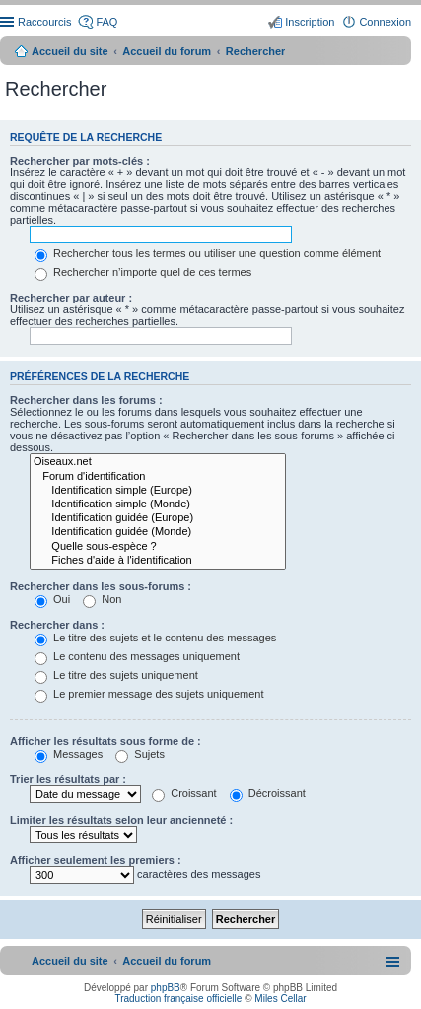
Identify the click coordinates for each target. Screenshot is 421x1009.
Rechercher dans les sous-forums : (100, 586)
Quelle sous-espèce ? (158, 547)
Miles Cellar (280, 998)
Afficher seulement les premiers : (95, 860)
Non (102, 599)
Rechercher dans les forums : (86, 400)
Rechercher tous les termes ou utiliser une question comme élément (208, 253)
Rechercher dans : (57, 625)
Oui (52, 599)
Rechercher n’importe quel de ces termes (143, 272)
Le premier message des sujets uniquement (149, 694)
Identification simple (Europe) (158, 491)
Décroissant (268, 793)
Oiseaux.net (158, 462)
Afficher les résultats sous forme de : (105, 741)
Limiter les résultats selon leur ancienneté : (121, 820)
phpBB (165, 987)
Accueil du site (70, 51)
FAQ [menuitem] (106, 22)
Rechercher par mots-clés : (80, 161)
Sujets (140, 754)
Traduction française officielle (178, 998)
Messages (69, 754)
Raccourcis (44, 22)
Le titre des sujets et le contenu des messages (155, 637)
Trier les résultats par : (68, 779)
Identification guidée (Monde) (158, 532)
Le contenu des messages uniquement (137, 656)
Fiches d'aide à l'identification (158, 561)
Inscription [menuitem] (309, 22)
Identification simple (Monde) (158, 504)
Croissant (184, 793)
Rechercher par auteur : (71, 297)
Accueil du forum (166, 51)
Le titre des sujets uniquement (116, 675)
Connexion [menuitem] (385, 22)
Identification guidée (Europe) (158, 518)
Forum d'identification (158, 477)
